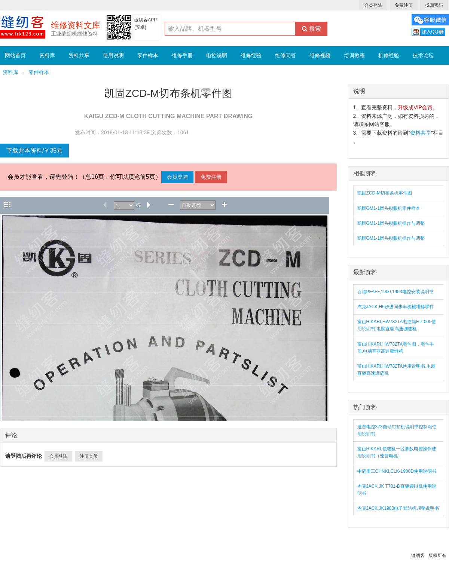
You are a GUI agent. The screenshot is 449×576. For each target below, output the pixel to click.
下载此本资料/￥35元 (34, 150)
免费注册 (404, 5)
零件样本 (147, 55)
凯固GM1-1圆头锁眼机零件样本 (389, 208)
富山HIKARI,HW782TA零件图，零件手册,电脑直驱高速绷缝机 (395, 347)
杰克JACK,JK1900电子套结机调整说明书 (398, 508)
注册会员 (89, 456)
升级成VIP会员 (415, 107)
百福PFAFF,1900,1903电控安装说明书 (395, 291)
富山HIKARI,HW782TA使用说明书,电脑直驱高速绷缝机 (396, 370)
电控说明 (216, 55)
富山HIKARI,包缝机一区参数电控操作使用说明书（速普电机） (396, 452)
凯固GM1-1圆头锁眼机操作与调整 (391, 223)
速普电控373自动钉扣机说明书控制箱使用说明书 (397, 430)
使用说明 (113, 55)
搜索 (311, 28)
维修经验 (251, 55)
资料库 (47, 55)
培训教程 (354, 55)
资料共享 (78, 55)
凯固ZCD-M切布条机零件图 (384, 193)
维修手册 (182, 55)
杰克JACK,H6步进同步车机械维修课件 (395, 306)
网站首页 (15, 55)
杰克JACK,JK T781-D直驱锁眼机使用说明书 (396, 490)
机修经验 (388, 55)
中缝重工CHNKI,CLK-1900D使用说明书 (396, 471)
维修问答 (285, 55)
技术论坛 (423, 55)
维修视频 (319, 55)
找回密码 (434, 5)
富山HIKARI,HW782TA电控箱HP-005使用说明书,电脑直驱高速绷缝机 (396, 325)
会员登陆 (373, 5)
